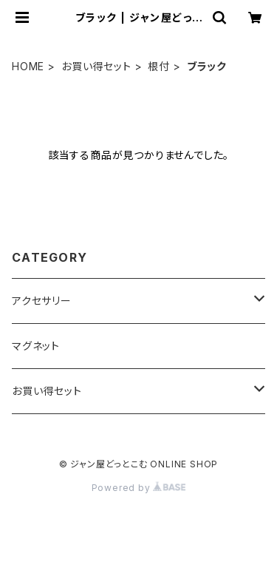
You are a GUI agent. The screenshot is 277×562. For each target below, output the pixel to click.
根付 (159, 66)
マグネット (36, 345)
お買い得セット (96, 66)
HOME (28, 66)
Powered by (139, 487)
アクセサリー (42, 300)
